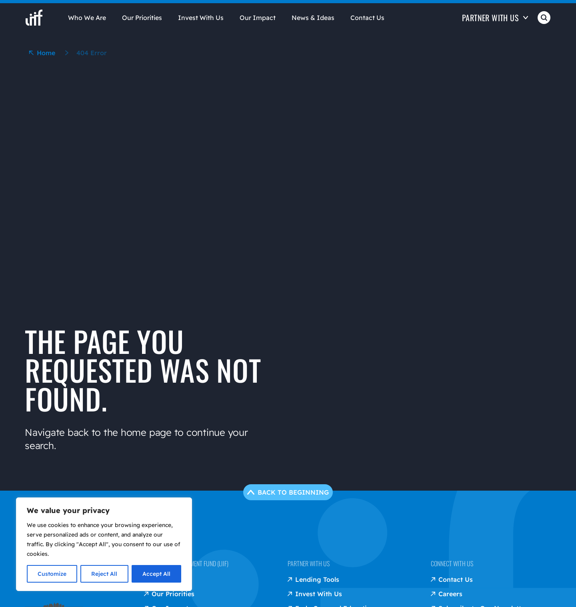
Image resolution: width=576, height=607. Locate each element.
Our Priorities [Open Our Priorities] (142, 18)
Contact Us (367, 18)
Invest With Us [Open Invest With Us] (201, 18)
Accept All (156, 573)
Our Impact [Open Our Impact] (258, 18)
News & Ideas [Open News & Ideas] (313, 18)
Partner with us (309, 563)
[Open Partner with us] (495, 23)
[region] (104, 544)
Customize (52, 573)
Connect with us (452, 563)
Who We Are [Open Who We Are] (87, 18)
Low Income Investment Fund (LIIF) (186, 563)
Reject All (104, 573)
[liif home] (34, 18)
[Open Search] (544, 23)
